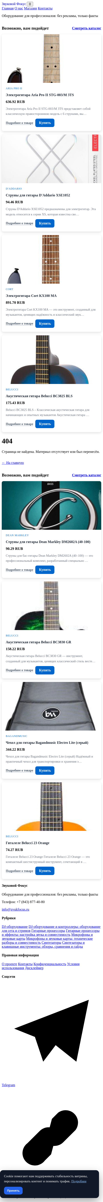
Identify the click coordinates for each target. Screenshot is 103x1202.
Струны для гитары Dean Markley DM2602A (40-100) (48, 542)
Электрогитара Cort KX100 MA (31, 296)
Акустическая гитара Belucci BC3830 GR (38, 642)
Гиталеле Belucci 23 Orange (27, 843)
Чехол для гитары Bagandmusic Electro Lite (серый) (47, 742)
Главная (8, 8)
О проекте (9, 964)
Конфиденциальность (50, 964)
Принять (13, 1190)
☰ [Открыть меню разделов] (30, 4)
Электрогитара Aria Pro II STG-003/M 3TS (40, 95)
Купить (45, 123)
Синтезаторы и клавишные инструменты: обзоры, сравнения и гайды (43, 944)
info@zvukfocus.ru (15, 909)
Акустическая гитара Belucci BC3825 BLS (39, 396)
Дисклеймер (34, 968)
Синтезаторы (51, 942)
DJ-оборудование (15, 927)
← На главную (13, 463)
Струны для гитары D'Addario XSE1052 (38, 195)
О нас (19, 8)
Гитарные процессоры (48, 930)
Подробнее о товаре (19, 123)
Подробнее (78, 1181)
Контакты (45, 8)
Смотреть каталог (86, 28)
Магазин (30, 8)
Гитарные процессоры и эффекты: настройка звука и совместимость (50, 932)
